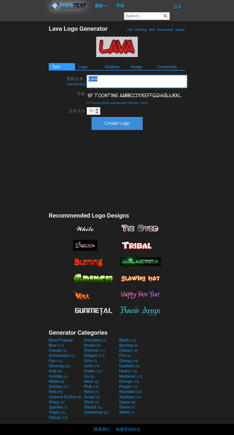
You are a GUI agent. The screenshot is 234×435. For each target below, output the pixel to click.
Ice (89, 376)
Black (127, 340)
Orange (129, 381)
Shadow (112, 66)
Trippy (57, 412)
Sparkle (58, 407)
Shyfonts (133, 103)
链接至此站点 (128, 429)
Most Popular (61, 340)
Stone (127, 407)
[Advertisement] (24, 101)
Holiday (58, 376)
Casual (57, 350)
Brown (92, 345)
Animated (95, 340)
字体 (81, 93)
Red (152, 30)
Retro (91, 391)
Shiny (91, 402)
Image (136, 66)
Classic (128, 350)
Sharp (57, 402)
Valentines (96, 412)
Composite (167, 66)
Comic (144, 103)
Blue (56, 345)
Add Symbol (76, 84)
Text (56, 66)
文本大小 (77, 110)
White (127, 412)
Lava (137, 81)
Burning (140, 30)
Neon (91, 381)
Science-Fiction (65, 397)
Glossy (129, 360)
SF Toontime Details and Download (106, 103)
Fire (129, 30)
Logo (83, 66)
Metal (56, 381)
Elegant (94, 355)
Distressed (165, 30)
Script (92, 397)
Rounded (130, 391)
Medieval (131, 376)
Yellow (58, 417)
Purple (128, 386)
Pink (91, 386)
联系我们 (102, 429)
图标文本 (76, 81)
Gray (55, 371)
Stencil (92, 407)
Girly (90, 360)
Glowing (59, 365)
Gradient (129, 365)
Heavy (180, 30)
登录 (178, 6)
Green (93, 371)
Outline (59, 386)
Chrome (94, 350)
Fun (56, 360)
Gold (92, 365)
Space (127, 402)
